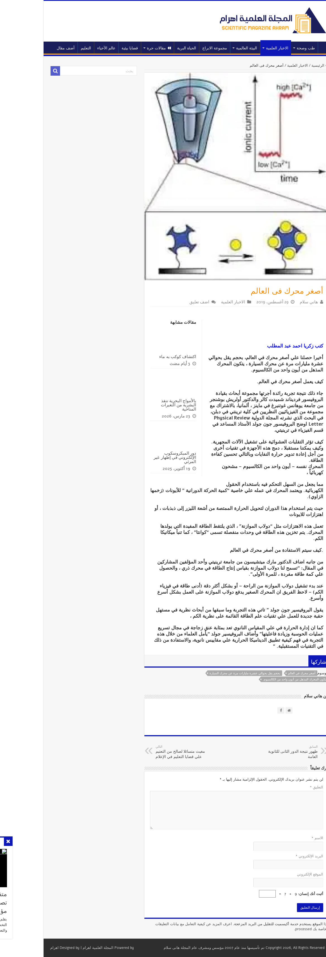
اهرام (28, 947)
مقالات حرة (132, 48)
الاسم (291, 838)
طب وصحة (279, 48)
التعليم (59, 48)
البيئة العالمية (220, 48)
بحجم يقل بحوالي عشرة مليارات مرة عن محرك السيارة (218, 673)
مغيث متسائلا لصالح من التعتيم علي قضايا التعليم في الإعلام (157, 752)
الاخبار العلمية (250, 48)
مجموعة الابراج (188, 48)
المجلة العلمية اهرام (71, 947)
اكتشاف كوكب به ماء (151, 356)
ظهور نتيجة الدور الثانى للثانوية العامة (262, 752)
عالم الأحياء (80, 48)
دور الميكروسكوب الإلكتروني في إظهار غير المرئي (148, 457)
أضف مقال (39, 48)
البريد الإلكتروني (283, 856)
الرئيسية (299, 47)
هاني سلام (282, 302)
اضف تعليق (173, 302)
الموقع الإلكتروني (283, 874)
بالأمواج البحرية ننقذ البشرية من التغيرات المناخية (152, 404)
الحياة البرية (160, 48)
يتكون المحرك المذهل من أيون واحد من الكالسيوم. (268, 679)
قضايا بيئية (103, 48)
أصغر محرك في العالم (275, 673)
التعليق (290, 787)
